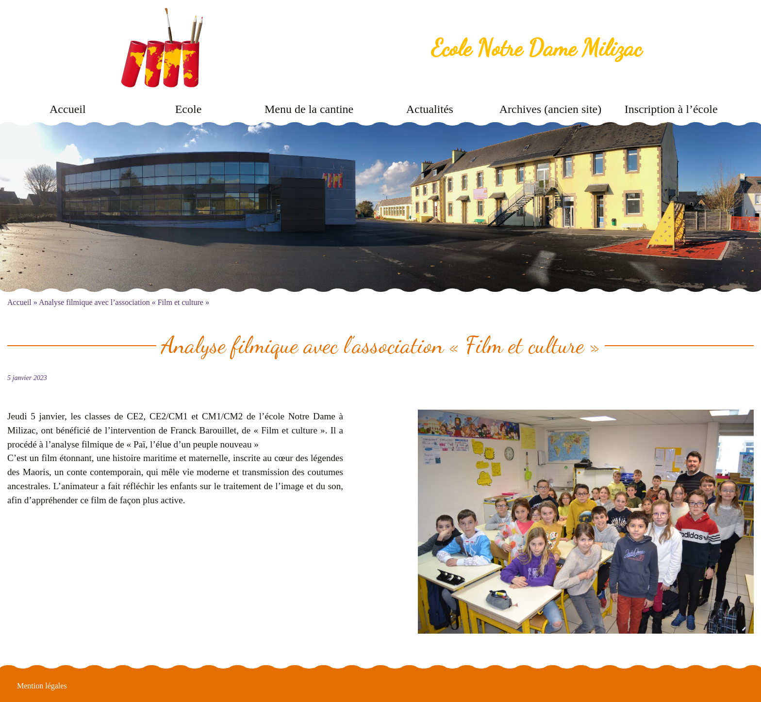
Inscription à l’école (671, 109)
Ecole (188, 109)
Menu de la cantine (309, 109)
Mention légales (42, 686)
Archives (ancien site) (550, 109)
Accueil (68, 109)
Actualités (429, 109)
